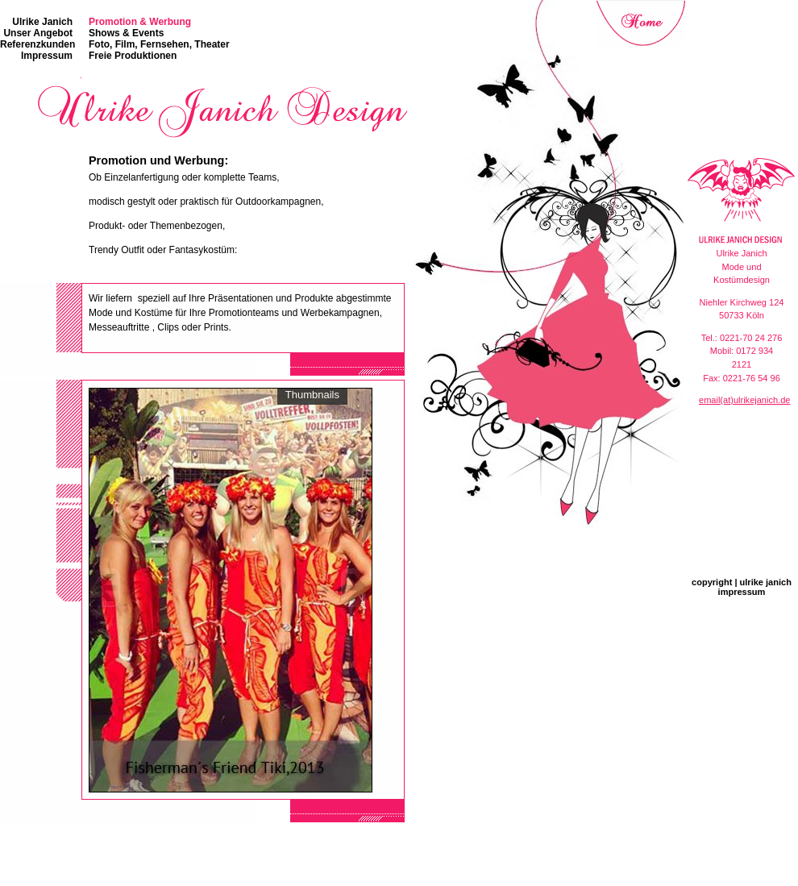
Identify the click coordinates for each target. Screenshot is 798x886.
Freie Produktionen (133, 55)
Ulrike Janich (42, 21)
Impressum (47, 55)
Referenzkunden (37, 44)
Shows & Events (126, 33)
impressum (742, 592)
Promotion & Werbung (140, 21)
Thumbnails (312, 395)
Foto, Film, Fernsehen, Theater (159, 44)
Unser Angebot (38, 33)
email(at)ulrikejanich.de (744, 400)
